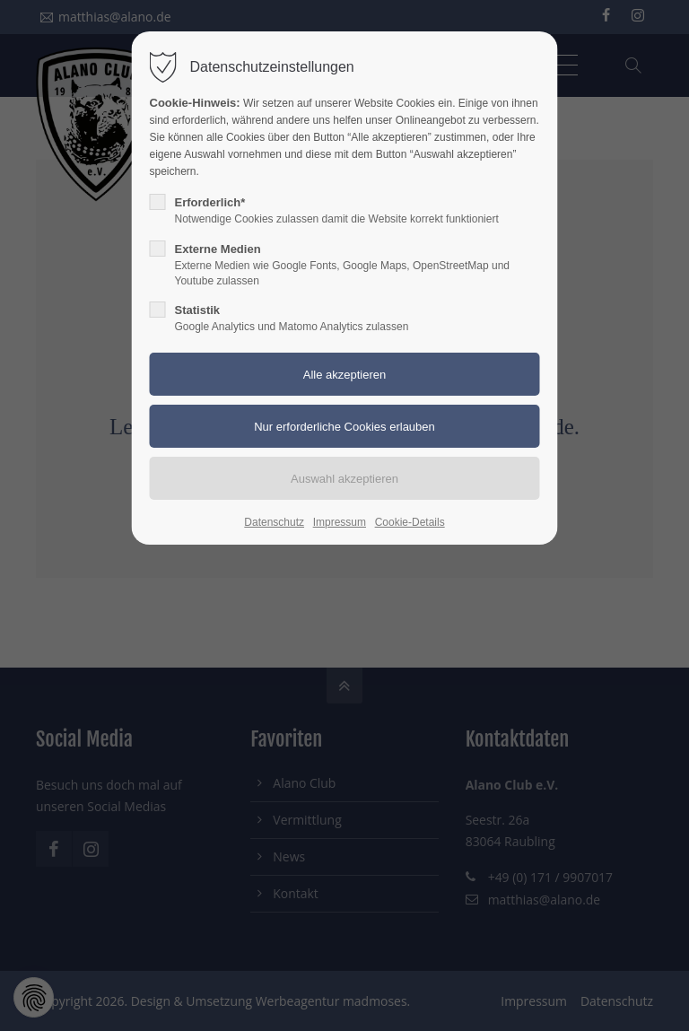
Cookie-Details (410, 522)
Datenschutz (274, 522)
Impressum (339, 522)
